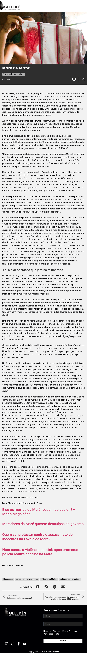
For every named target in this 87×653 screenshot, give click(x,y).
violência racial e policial (70, 579)
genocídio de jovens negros (27, 579)
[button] (37, 586)
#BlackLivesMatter (49, 579)
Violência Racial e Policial (13, 74)
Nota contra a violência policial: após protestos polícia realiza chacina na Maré (40, 551)
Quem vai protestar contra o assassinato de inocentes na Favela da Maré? (37, 536)
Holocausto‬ (8, 579)
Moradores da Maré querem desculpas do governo (43, 524)
